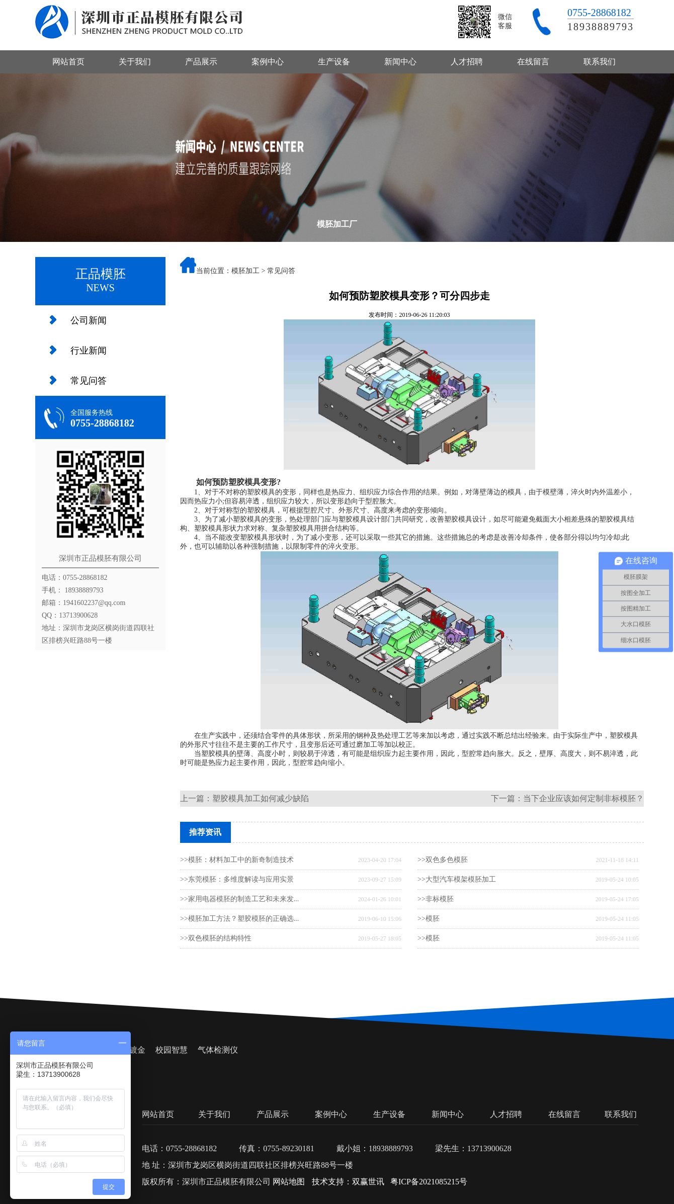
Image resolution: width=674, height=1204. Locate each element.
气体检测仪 (218, 1050)
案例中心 (267, 61)
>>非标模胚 (435, 899)
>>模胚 (428, 918)
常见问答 (88, 381)
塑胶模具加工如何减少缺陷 (260, 798)
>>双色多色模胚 (442, 860)
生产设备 (334, 61)
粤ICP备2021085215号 (428, 1181)
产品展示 (201, 61)
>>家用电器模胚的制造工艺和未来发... (239, 899)
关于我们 (135, 61)
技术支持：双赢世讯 (348, 1181)
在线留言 (533, 61)
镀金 (137, 1050)
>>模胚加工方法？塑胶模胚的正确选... (239, 918)
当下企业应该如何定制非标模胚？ (583, 798)
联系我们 (599, 61)
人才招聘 (467, 61)
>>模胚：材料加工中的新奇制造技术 (237, 860)
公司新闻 (88, 320)
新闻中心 (400, 61)
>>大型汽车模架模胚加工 (456, 879)
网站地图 (289, 1181)
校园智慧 (171, 1050)
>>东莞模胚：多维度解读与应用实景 (237, 879)
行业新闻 (88, 351)
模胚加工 (245, 271)
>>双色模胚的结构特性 (215, 938)
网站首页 (68, 61)
